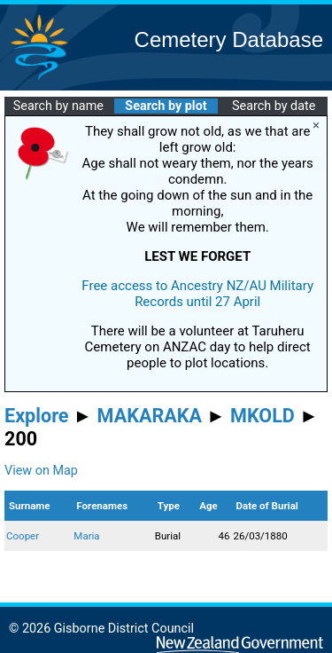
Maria (86, 536)
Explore (36, 416)
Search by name (58, 106)
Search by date (273, 106)
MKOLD (262, 416)
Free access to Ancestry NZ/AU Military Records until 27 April (197, 294)
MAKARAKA (149, 416)
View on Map (41, 470)
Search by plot (165, 106)
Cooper (22, 536)
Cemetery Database (229, 39)
